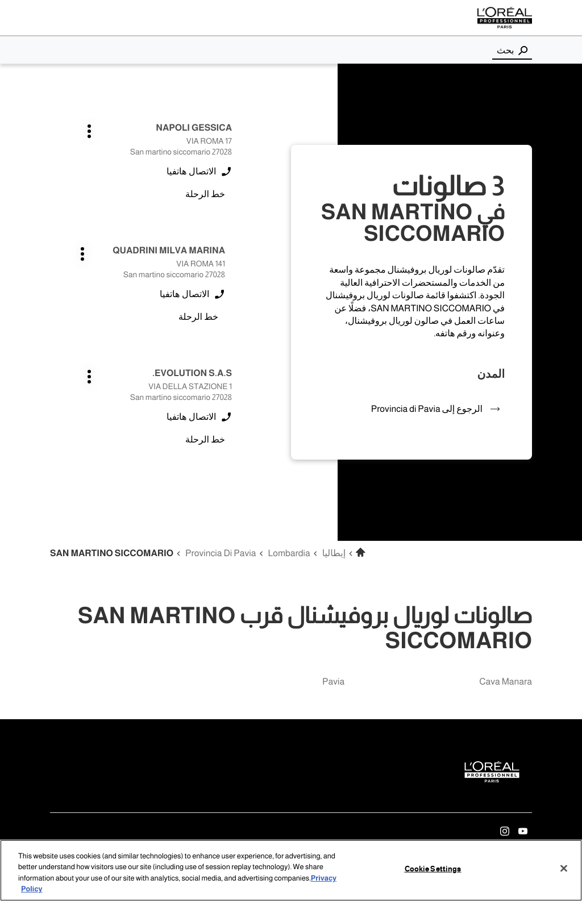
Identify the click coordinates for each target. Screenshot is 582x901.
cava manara (505, 682)
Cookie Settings (433, 869)
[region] (291, 870)
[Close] (563, 868)
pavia (333, 682)
